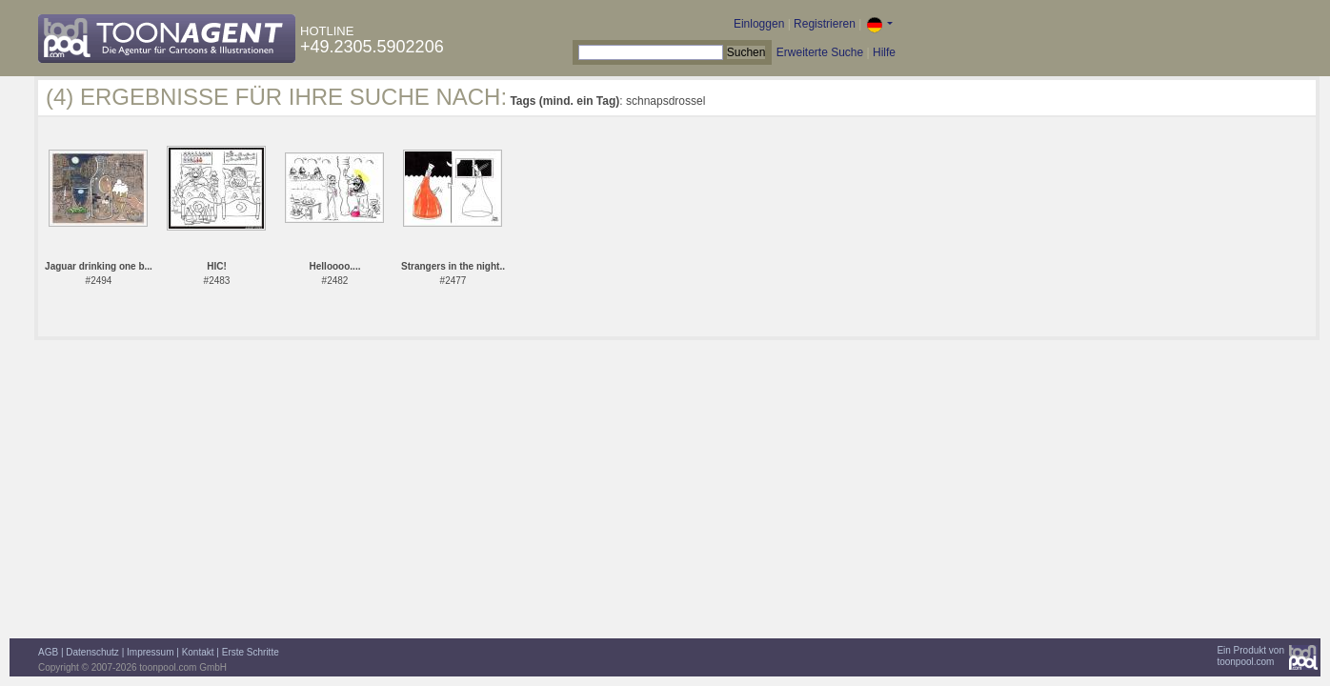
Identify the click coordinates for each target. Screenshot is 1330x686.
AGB (48, 652)
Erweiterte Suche (819, 52)
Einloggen (759, 23)
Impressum (150, 652)
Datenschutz (92, 652)
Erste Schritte (250, 652)
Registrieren (825, 23)
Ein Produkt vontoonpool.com (1250, 656)
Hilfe (884, 52)
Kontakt (198, 652)
